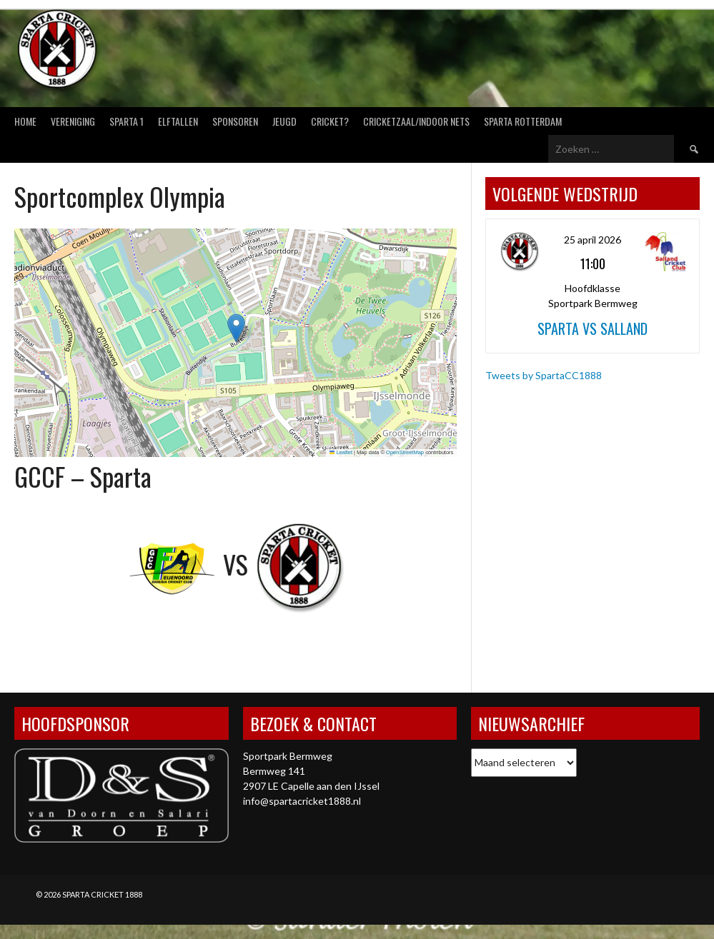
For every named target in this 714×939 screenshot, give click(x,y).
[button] (236, 328)
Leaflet (340, 452)
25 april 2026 (592, 240)
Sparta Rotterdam (523, 121)
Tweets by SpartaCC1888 (543, 375)
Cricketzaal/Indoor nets (416, 121)
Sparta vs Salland (592, 328)
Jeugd (284, 121)
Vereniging (73, 121)
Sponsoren (235, 121)
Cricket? (330, 121)
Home (25, 121)
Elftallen (178, 121)
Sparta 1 (126, 121)
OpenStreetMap (405, 452)
